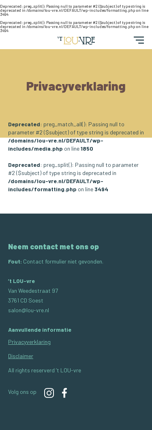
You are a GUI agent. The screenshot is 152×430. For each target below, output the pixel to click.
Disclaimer (20, 355)
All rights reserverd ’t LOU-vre (44, 370)
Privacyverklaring (29, 341)
